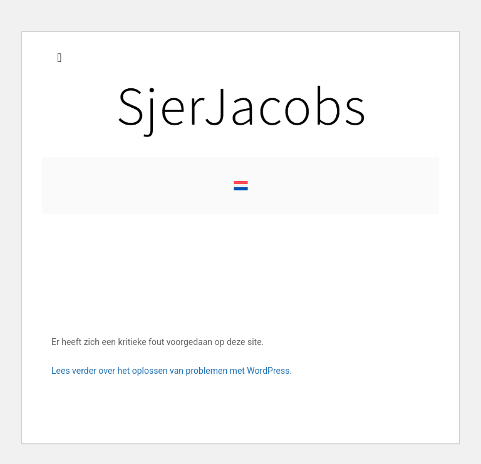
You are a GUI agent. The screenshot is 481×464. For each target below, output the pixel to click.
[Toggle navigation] (59, 60)
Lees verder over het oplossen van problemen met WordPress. (171, 371)
